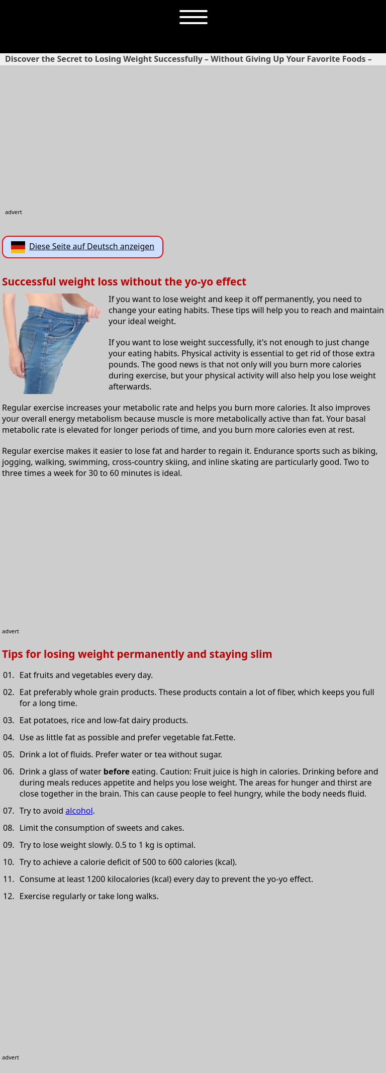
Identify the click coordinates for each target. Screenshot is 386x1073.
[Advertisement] (194, 137)
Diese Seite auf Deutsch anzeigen (82, 247)
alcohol (78, 810)
